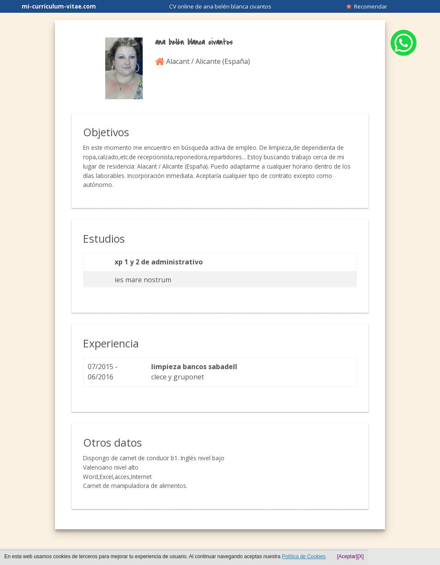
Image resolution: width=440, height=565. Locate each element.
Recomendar (366, 6)
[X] (360, 556)
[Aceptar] (347, 556)
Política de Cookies (304, 556)
